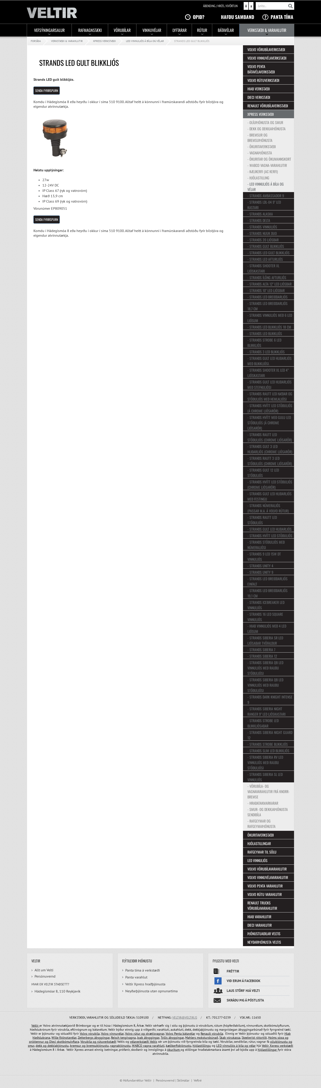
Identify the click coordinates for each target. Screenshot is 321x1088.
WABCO (137, 1046)
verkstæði (286, 1046)
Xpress (274, 1046)
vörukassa (233, 1038)
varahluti (158, 1046)
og (286, 1038)
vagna (147, 1046)
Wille (55, 1038)
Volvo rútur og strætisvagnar (144, 1034)
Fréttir (233, 971)
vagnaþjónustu (120, 1046)
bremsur (76, 1046)
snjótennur (37, 1042)
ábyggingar (102, 1038)
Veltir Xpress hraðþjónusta (145, 984)
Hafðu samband (237, 16)
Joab (140, 1038)
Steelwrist (249, 1038)
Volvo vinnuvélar (112, 1034)
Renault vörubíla (212, 1034)
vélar (252, 1046)
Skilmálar (183, 1080)
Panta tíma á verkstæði (142, 970)
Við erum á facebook (243, 981)
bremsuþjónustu (97, 1046)
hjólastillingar (268, 1050)
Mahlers (191, 1038)
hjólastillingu (202, 1046)
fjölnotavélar (67, 1038)
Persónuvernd (45, 976)
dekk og (41, 1046)
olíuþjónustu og (281, 1042)
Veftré (198, 1080)
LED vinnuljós (226, 1046)
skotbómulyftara (68, 1042)
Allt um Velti (44, 970)
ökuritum (174, 1050)
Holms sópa (276, 1038)
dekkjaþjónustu (58, 1046)
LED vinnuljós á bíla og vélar (145, 41)
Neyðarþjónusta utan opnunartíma (151, 991)
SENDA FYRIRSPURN (46, 90)
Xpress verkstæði (104, 41)
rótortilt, (261, 1038)
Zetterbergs (86, 1038)
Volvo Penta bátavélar (180, 1034)
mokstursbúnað (207, 1038)
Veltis (153, 1042)
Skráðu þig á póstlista (245, 1000)
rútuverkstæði (106, 1042)
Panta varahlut (136, 977)
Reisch (115, 1038)
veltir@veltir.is (184, 1017)
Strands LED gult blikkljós (191, 41)
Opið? (198, 16)
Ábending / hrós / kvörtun (220, 6)
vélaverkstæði (140, 1042)
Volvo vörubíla (90, 1034)
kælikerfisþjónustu (178, 1046)
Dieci (53, 1042)
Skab (223, 1038)
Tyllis (165, 1038)
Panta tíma (282, 16)
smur (31, 1046)
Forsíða (36, 41)
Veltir (35, 1026)
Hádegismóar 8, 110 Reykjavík (57, 991)
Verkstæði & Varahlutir (67, 41)
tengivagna (128, 1038)
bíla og (243, 1046)
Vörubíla (86, 1042)
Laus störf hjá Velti (243, 991)
